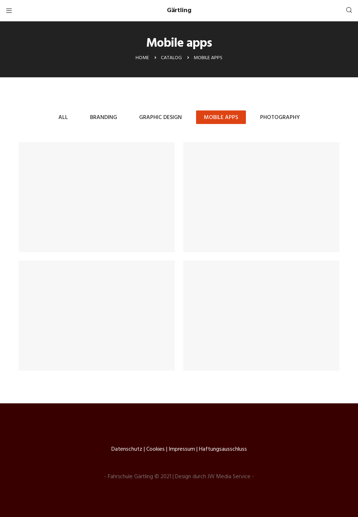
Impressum (182, 449)
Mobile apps (221, 117)
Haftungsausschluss (223, 449)
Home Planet (261, 315)
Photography (280, 117)
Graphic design (160, 117)
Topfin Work (261, 197)
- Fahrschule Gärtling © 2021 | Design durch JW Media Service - (179, 476)
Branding (103, 117)
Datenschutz (126, 449)
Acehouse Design (97, 197)
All (63, 117)
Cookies (155, 449)
